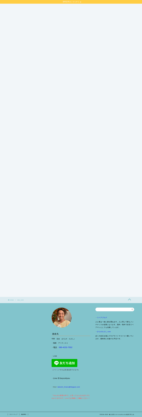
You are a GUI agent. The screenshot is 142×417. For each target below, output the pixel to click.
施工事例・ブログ (39, 77)
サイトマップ (14, 414)
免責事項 (23, 414)
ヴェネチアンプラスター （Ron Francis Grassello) (101, 77)
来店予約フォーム (17, 82)
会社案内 (24, 77)
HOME (13, 77)
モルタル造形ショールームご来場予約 (63, 77)
